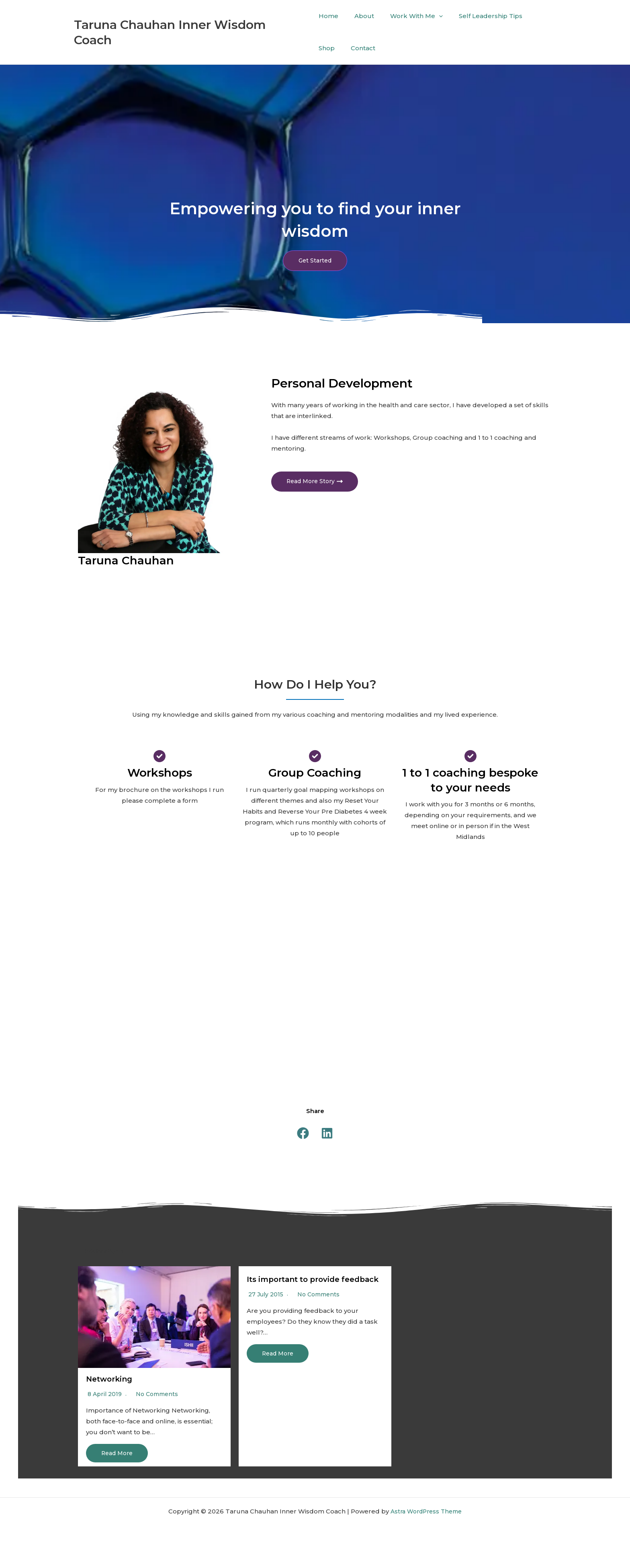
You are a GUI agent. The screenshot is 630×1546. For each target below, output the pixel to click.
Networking (111, 1379)
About (360, 16)
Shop (530, 16)
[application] (431, 16)
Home (328, 16)
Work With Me (408, 16)
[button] (303, 1134)
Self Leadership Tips (478, 16)
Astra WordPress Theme (426, 1511)
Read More (118, 1454)
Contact (331, 48)
